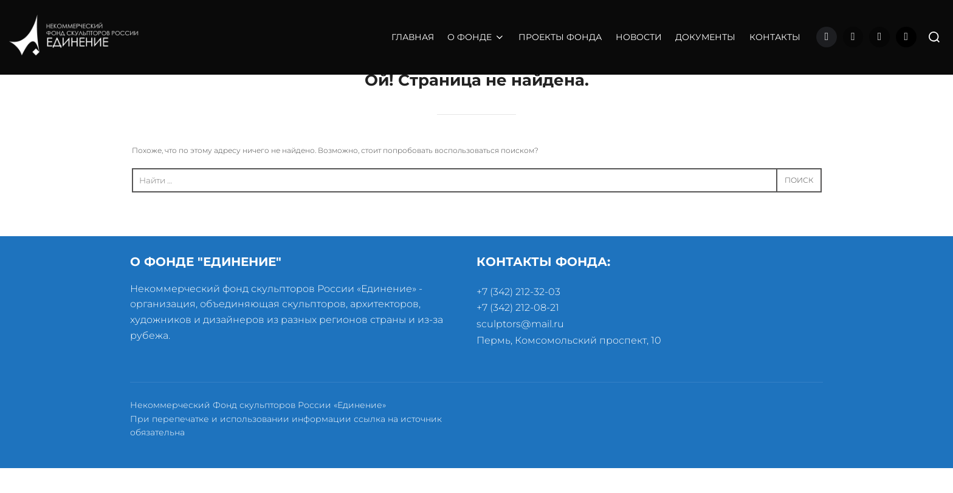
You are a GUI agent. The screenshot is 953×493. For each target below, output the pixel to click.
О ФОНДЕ (476, 37)
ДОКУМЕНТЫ (705, 37)
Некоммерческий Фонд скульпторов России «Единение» (258, 430)
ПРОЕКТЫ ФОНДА (560, 37)
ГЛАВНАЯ (412, 37)
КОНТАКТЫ (774, 37)
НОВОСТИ (639, 37)
